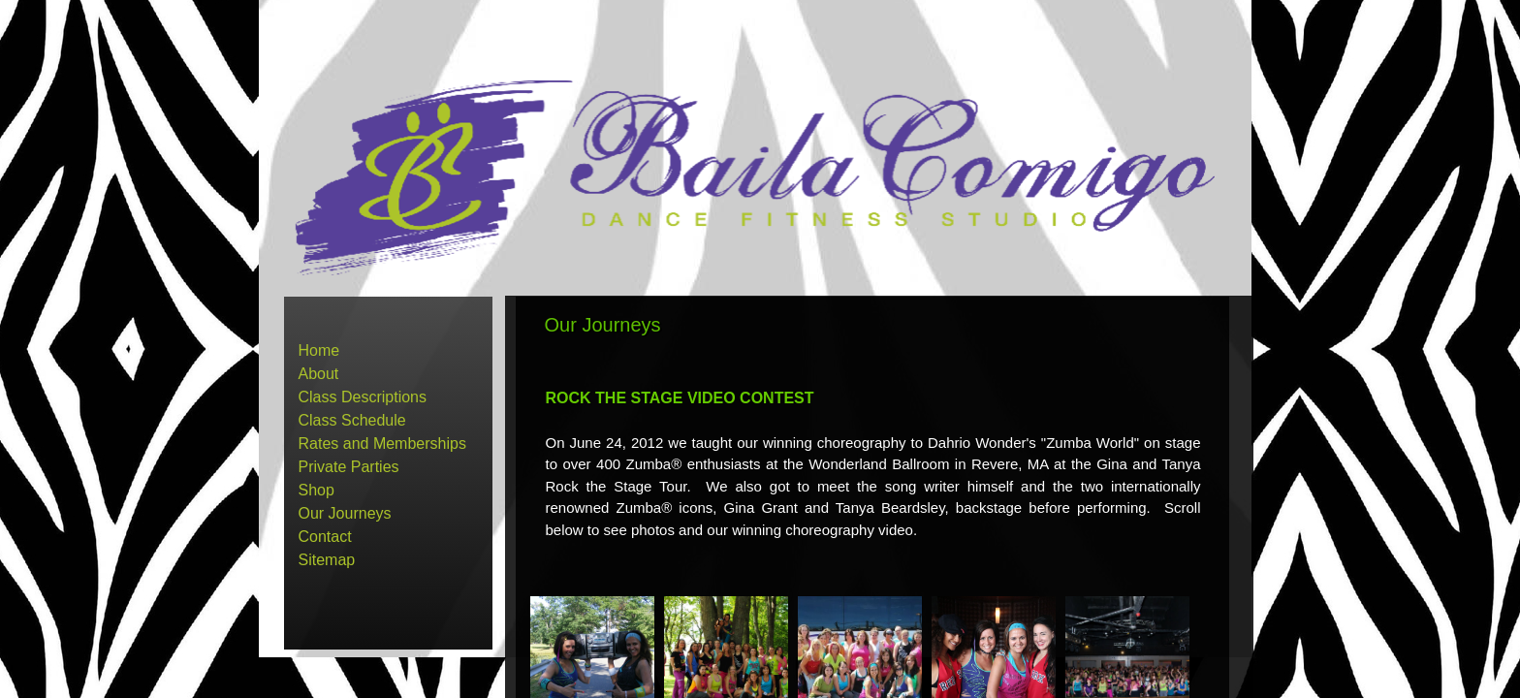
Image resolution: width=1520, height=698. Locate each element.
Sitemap (327, 560)
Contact (325, 536)
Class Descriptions (363, 397)
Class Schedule (352, 420)
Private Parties (349, 467)
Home (319, 350)
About (319, 373)
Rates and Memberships (382, 443)
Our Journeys (345, 513)
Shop (316, 490)
